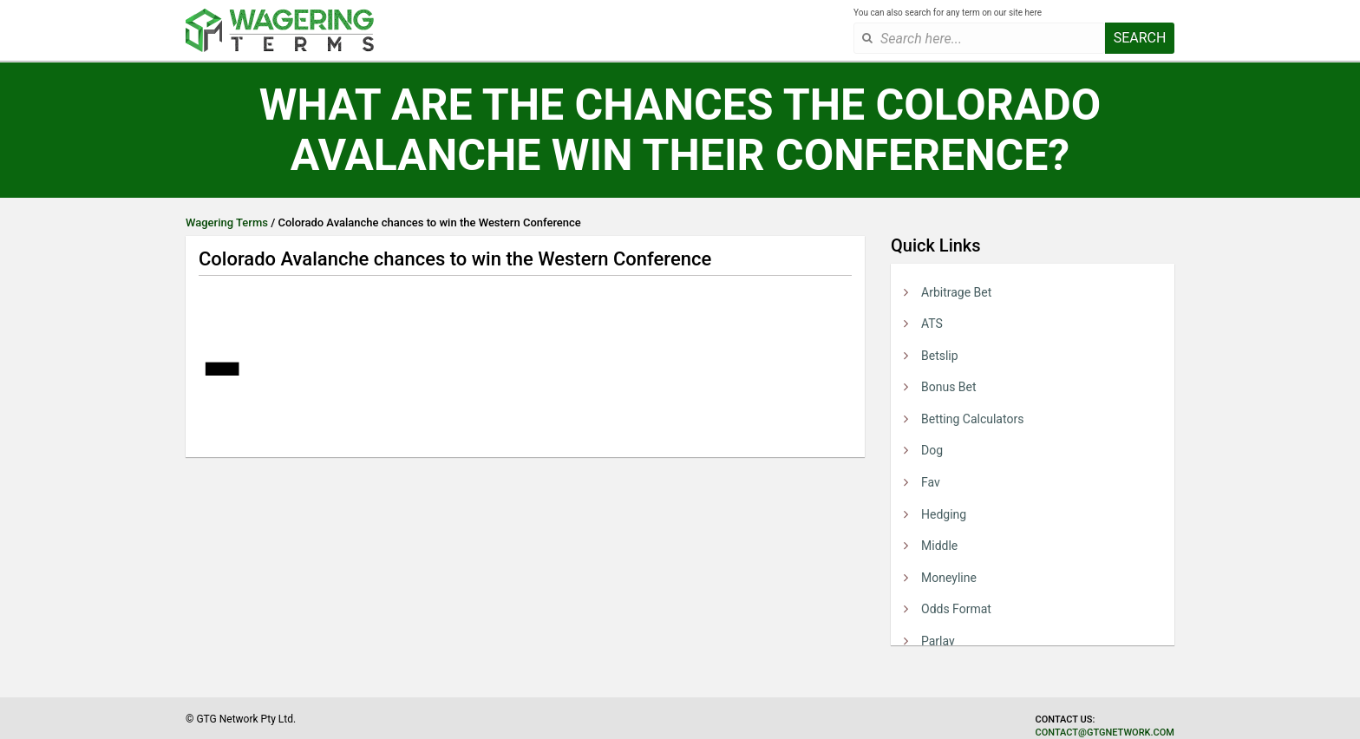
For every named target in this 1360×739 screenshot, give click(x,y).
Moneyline (949, 578)
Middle (939, 546)
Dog (932, 450)
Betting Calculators (972, 419)
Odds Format (956, 609)
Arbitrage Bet (956, 292)
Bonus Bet (949, 387)
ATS (932, 323)
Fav (930, 482)
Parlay (938, 641)
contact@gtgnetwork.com (1105, 732)
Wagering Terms (227, 222)
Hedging (943, 514)
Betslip (939, 356)
